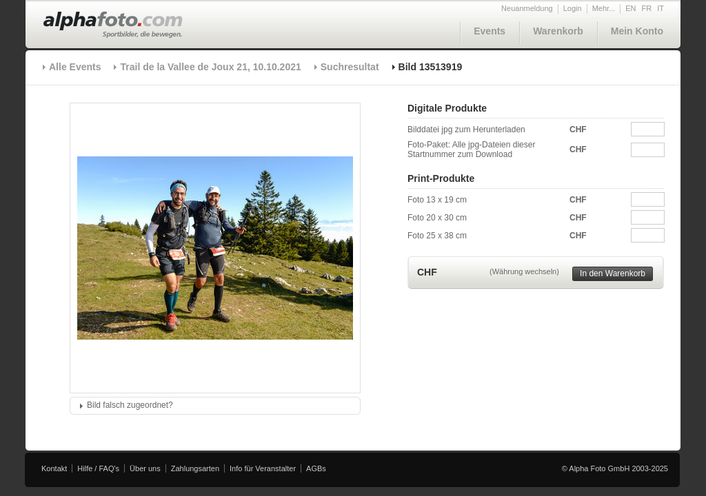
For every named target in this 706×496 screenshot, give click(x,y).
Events (489, 31)
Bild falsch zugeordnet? (130, 405)
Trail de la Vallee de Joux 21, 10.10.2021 (210, 66)
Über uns (145, 468)
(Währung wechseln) (524, 271)
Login (572, 8)
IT (660, 8)
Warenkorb (558, 31)
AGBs (316, 468)
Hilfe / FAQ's (98, 468)
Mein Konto (637, 31)
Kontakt (54, 468)
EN (630, 8)
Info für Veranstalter (263, 468)
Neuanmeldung (527, 8)
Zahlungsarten (195, 468)
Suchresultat (350, 66)
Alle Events (75, 66)
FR (647, 8)
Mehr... (604, 8)
